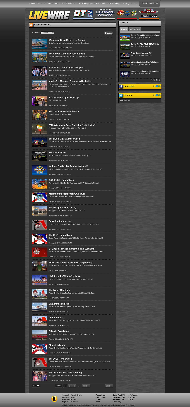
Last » (108, 386)
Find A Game (36, 4)
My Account (134, 395)
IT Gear (98, 399)
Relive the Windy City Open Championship (70, 262)
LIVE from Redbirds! (59, 304)
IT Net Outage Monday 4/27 (141, 53)
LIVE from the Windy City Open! (65, 276)
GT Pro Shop (113, 4)
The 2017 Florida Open (60, 235)
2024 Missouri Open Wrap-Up (64, 98)
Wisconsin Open (57, 152)
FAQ (131, 399)
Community (117, 402)
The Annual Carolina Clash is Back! (67, 54)
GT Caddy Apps (86, 4)
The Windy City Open (59, 290)
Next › (85, 386)
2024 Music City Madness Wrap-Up (66, 67)
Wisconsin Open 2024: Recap (64, 111)
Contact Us (74, 402)
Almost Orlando (57, 345)
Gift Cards (100, 4)
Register (133, 397)
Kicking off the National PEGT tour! (67, 194)
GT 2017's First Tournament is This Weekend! (72, 249)
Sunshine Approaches (60, 221)
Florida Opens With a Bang (62, 207)
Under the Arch (56, 317)
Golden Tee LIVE (119, 395)
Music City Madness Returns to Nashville (70, 81)
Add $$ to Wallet (68, 4)
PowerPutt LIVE (118, 399)
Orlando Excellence (59, 331)
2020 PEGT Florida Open (61, 180)
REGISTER (153, 4)
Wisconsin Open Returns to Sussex (67, 40)
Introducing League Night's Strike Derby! (146, 62)
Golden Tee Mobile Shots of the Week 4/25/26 (148, 35)
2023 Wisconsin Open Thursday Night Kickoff (72, 125)
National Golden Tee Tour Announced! (68, 166)
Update (108, 33)
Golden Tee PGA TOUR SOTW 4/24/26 (145, 44)
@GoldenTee (125, 100)
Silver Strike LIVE (119, 397)
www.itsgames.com (69, 399)
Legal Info (65, 402)
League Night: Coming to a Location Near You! (149, 71)
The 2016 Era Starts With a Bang (65, 372)
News (98, 402)
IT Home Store (52, 4)
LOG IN (144, 4)
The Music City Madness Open (64, 139)
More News (155, 80)
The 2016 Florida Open (60, 359)
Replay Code (128, 4)
